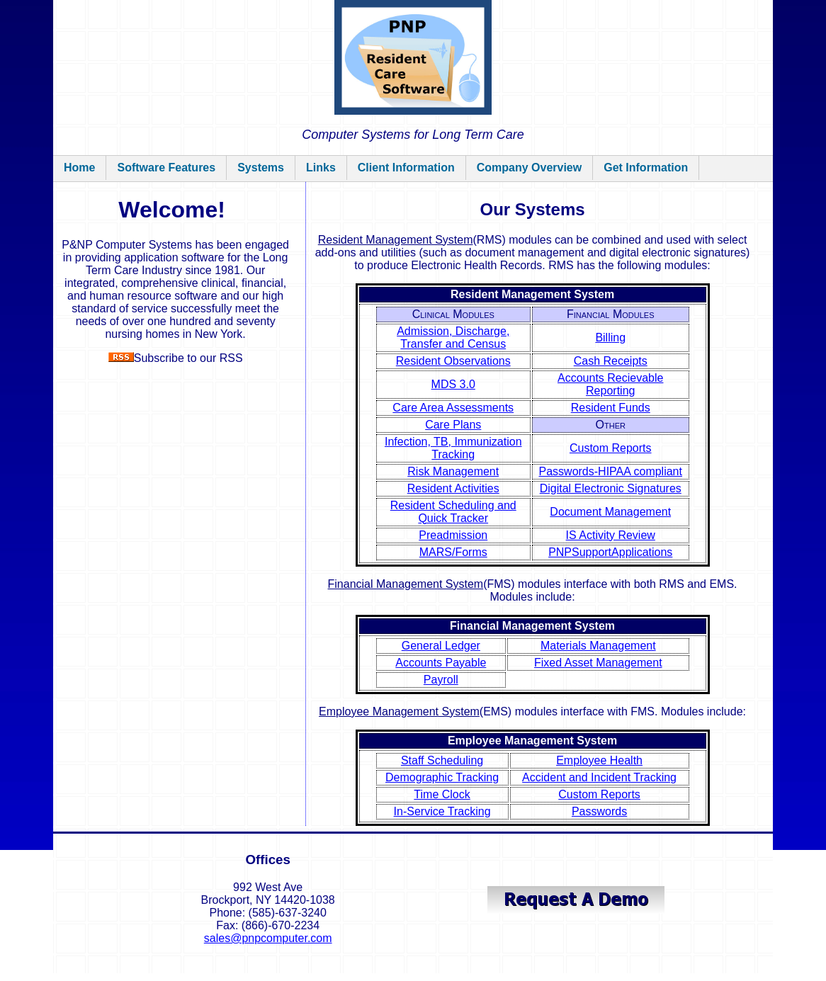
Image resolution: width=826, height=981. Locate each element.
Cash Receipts (610, 361)
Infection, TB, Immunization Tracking (453, 448)
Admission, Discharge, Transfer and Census (453, 337)
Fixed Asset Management (598, 663)
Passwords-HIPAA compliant (610, 471)
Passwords (599, 811)
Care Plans (453, 425)
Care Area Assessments (453, 408)
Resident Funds (610, 408)
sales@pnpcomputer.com (268, 938)
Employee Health (599, 760)
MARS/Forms (453, 552)
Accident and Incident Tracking (599, 777)
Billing (610, 337)
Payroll (441, 680)
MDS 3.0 (453, 384)
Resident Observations (453, 361)
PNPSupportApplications (610, 552)
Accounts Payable (440, 663)
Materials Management (598, 646)
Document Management (610, 512)
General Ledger (441, 646)
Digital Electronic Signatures (610, 488)
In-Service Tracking (442, 811)
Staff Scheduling (442, 760)
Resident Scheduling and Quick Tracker (453, 511)
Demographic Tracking (442, 777)
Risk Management (453, 471)
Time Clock (442, 794)
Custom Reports (611, 448)
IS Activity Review (610, 535)
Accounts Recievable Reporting (610, 384)
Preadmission (453, 535)
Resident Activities (453, 488)
